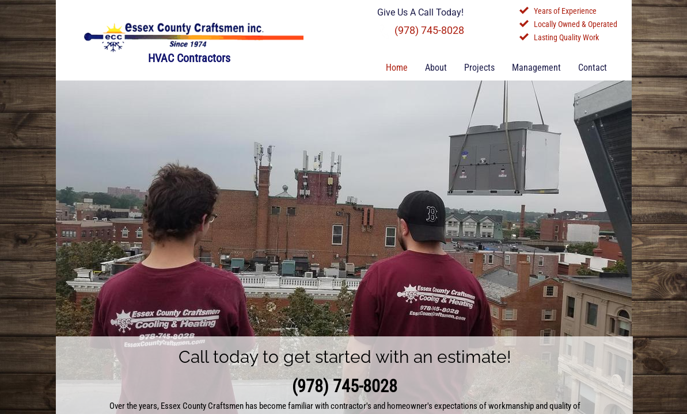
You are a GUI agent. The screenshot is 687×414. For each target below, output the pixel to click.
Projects (479, 67)
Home (397, 67)
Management (536, 67)
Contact (592, 67)
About (436, 67)
